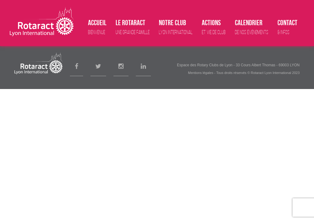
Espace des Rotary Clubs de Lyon (204, 65)
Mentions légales (200, 73)
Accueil (97, 27)
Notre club (176, 27)
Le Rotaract (133, 27)
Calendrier (251, 27)
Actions (214, 27)
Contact (287, 27)
